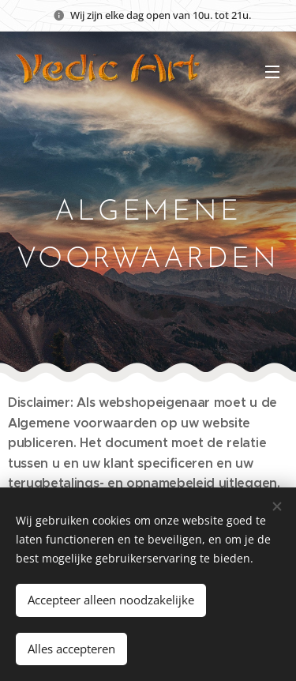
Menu (272, 72)
